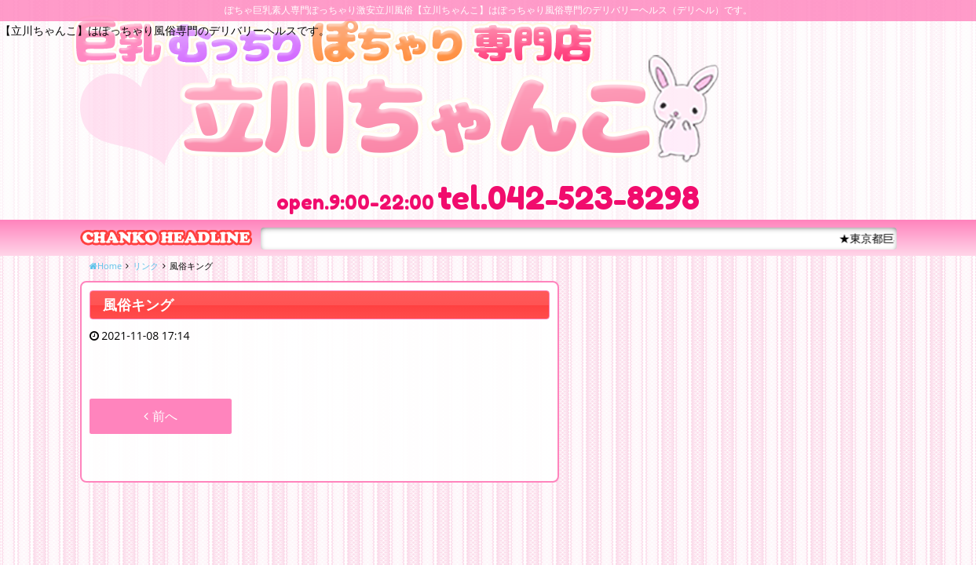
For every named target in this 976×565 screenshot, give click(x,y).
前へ (160, 416)
